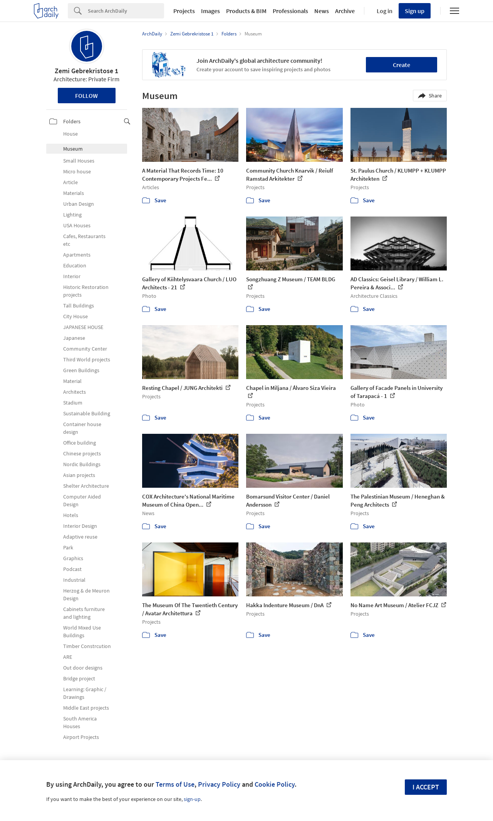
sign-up (192, 799)
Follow (86, 95)
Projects (184, 11)
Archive (345, 11)
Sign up (414, 11)
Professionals (290, 11)
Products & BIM (246, 11)
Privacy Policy (219, 784)
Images (210, 11)
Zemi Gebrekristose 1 (86, 70)
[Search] (126, 10)
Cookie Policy (275, 784)
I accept (426, 786)
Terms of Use (175, 784)
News (321, 11)
